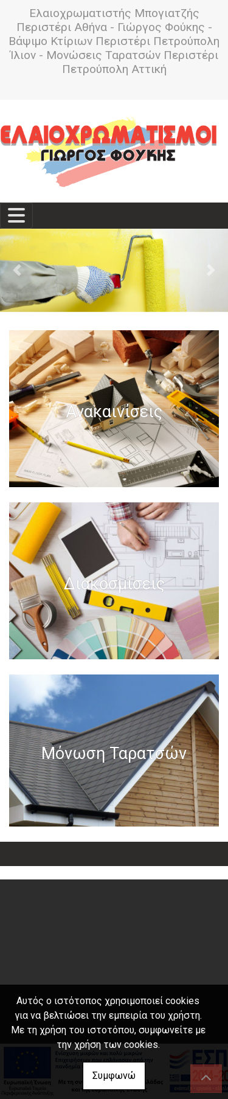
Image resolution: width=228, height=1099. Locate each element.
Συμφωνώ (114, 1075)
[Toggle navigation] (16, 216)
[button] (17, 270)
